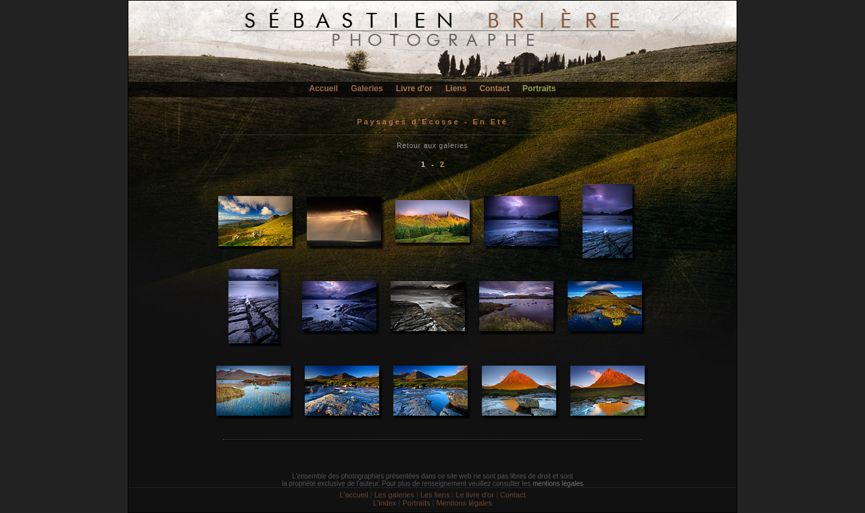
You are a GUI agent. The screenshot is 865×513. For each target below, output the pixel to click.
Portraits (538, 88)
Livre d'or (414, 88)
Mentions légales (464, 503)
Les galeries (394, 495)
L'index (385, 503)
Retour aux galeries (432, 145)
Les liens (434, 495)
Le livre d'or (474, 495)
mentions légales (558, 483)
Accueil (324, 88)
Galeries (366, 88)
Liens (455, 88)
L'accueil (353, 495)
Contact (494, 88)
